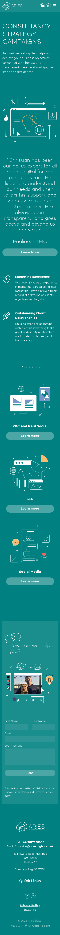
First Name (11, 721)
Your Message (13, 745)
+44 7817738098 (32, 844)
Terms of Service (43, 794)
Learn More (30, 252)
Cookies (30, 912)
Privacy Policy (21, 794)
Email (8, 733)
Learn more (30, 436)
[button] (54, 5)
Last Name (39, 721)
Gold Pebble (41, 928)
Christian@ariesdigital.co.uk (34, 848)
